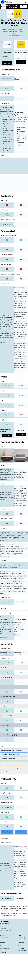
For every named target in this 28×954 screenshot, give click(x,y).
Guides (1, 927)
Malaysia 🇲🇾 (21, 942)
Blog (1, 925)
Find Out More (7, 832)
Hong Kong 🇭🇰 (22, 940)
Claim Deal (23, 6)
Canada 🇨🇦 (2, 940)
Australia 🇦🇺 (21, 948)
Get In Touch (3, 928)
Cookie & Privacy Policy (5, 930)
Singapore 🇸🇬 (22, 937)
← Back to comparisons (14, 36)
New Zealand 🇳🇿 (22, 950)
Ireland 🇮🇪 (2, 950)
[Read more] (3, 637)
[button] (26, 2)
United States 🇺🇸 (4, 937)
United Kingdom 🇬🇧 (4, 948)
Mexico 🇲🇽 (2, 942)
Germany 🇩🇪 (3, 952)
